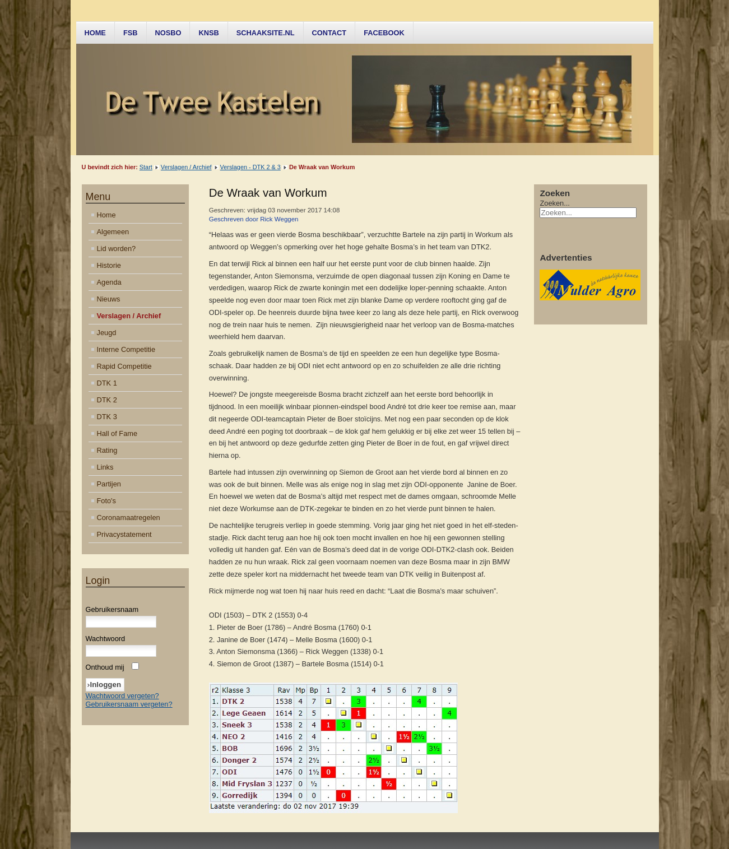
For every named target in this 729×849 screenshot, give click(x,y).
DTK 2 (107, 400)
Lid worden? (116, 248)
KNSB (208, 33)
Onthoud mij (105, 667)
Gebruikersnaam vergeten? (129, 704)
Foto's (106, 501)
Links (105, 467)
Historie (109, 265)
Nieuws (108, 299)
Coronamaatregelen (128, 517)
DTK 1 (107, 383)
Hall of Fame (117, 433)
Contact (329, 33)
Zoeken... (554, 203)
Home (95, 33)
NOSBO (168, 33)
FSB (130, 33)
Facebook (384, 33)
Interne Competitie (126, 349)
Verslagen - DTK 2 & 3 (250, 167)
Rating (107, 450)
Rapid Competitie (124, 366)
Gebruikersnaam (112, 609)
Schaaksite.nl (265, 33)
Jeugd (107, 332)
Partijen (109, 484)
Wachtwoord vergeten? (122, 696)
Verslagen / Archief (186, 167)
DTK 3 (107, 416)
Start (146, 167)
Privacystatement (124, 534)
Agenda (109, 282)
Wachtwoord (106, 638)
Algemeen (113, 232)
